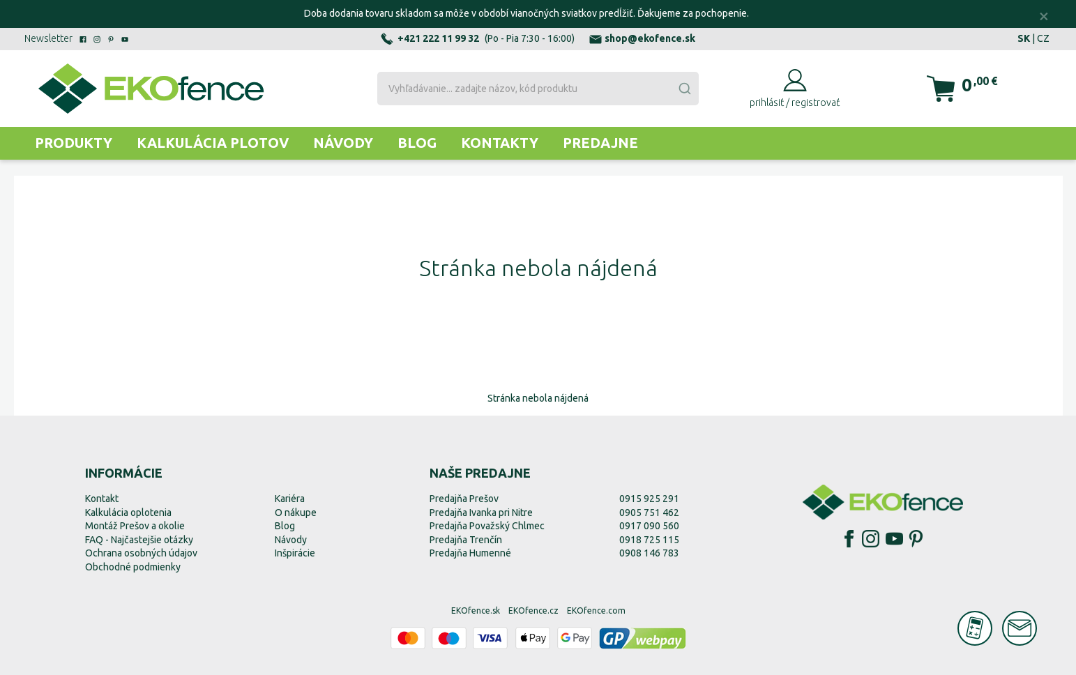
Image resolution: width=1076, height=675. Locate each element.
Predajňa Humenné (470, 553)
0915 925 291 (649, 498)
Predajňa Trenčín (466, 539)
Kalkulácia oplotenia (128, 512)
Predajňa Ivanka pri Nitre (481, 512)
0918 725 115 (649, 539)
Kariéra (290, 498)
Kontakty (499, 143)
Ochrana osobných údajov (141, 553)
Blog (417, 143)
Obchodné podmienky (133, 566)
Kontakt (102, 498)
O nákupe (296, 512)
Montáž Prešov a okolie (135, 525)
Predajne (600, 143)
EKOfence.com (596, 610)
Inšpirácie (295, 553)
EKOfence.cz (533, 610)
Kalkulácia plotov (213, 143)
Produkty (73, 143)
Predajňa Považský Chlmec (487, 525)
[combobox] (538, 88)
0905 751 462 (649, 512)
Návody (343, 143)
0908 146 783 (649, 553)
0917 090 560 (649, 525)
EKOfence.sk (475, 610)
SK (1023, 38)
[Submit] (684, 88)
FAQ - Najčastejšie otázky (139, 539)
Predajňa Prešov (464, 498)
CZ (1043, 38)
